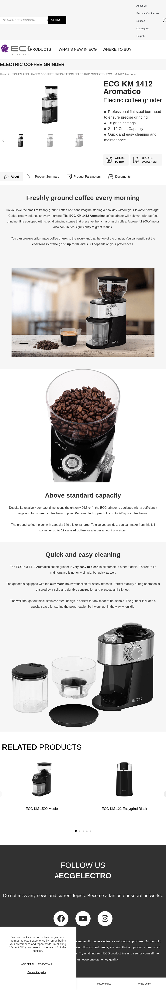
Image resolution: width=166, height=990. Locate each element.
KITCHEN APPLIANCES (25, 74)
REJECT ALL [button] (45, 964)
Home (3, 74)
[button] (3, 140)
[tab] (11, 176)
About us (142, 5)
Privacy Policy (104, 983)
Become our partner (148, 13)
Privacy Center (144, 983)
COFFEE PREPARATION (58, 74)
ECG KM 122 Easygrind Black (124, 809)
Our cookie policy (36, 972)
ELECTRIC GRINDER (90, 74)
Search (57, 20)
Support (142, 21)
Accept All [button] (28, 964)
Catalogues (143, 28)
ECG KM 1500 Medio (42, 809)
